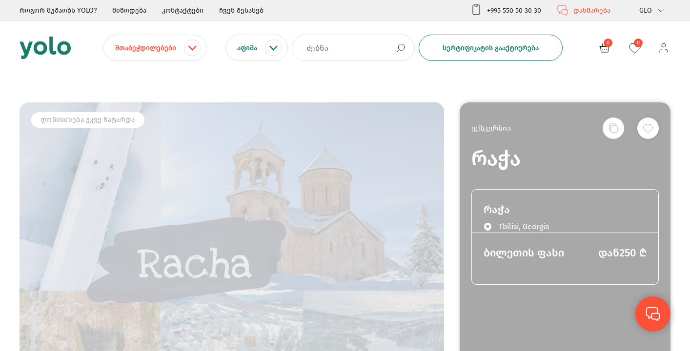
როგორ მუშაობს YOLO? (58, 10)
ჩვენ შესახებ (241, 10)
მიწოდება (129, 10)
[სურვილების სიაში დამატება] (648, 128)
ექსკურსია (491, 128)
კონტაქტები (182, 10)
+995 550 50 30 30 (505, 10)
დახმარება (583, 10)
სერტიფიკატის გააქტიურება (491, 48)
